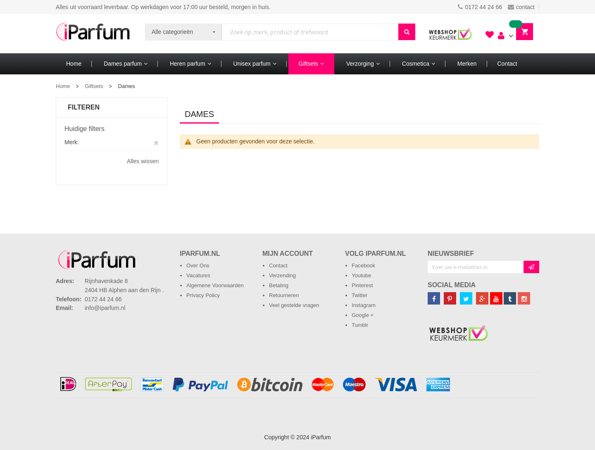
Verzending (282, 275)
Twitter (359, 295)
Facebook (363, 265)
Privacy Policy (203, 295)
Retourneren (284, 295)
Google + (363, 315)
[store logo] (93, 33)
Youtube (361, 275)
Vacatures (198, 275)
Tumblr (360, 325)
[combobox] (310, 32)
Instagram (364, 305)
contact (521, 7)
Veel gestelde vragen (294, 305)
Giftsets (94, 86)
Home (63, 86)
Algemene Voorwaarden (215, 285)
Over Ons (197, 265)
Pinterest (362, 285)
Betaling (278, 285)
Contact (278, 265)
